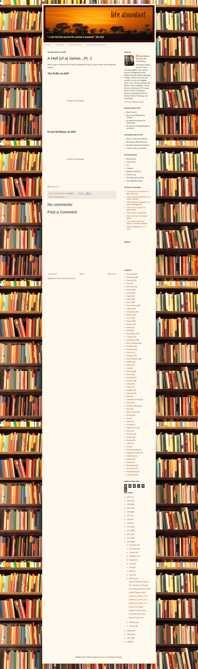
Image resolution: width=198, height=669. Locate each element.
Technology (130, 468)
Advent (129, 384)
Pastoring (129, 371)
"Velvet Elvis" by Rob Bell (136, 213)
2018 (129, 512)
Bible (128, 396)
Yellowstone (131, 475)
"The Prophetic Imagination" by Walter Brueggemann (138, 203)
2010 (129, 542)
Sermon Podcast (75, 45)
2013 (129, 531)
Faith (128, 330)
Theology (57, 197)
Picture (129, 352)
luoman (103, 657)
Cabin (128, 443)
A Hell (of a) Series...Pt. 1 (138, 603)
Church (129, 280)
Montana (129, 459)
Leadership (130, 456)
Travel (128, 318)
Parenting (130, 393)
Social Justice (131, 305)
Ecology (129, 425)
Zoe (127, 418)
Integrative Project (133, 453)
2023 (129, 497)
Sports (128, 302)
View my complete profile (134, 102)
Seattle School (131, 412)
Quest (128, 409)
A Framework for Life (137, 614)
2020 (129, 504)
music (128, 327)
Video (63, 197)
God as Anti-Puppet (136, 607)
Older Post (112, 274)
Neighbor (129, 390)
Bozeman (129, 349)
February (132, 622)
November (133, 549)
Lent (128, 368)
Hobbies (129, 362)
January (132, 626)
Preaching (130, 378)
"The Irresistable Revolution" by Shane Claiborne (138, 198)
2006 (129, 642)
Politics (129, 315)
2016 (129, 519)
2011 (129, 538)
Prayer (128, 431)
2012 (129, 534)
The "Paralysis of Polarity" (139, 585)
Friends (129, 403)
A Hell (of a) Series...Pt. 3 (138, 596)
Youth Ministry (132, 359)
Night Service (131, 428)
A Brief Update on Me (137, 593)
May (131, 571)
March (131, 579)
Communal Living (133, 400)
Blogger (119, 657)
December (133, 545)
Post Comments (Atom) (66, 278)
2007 (129, 638)
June (131, 567)
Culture (129, 309)
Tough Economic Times (137, 610)
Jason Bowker (144, 56)
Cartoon (129, 337)
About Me (59, 45)
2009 (129, 631)
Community (130, 340)
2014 (129, 527)
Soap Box (130, 381)
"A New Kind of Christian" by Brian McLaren (137, 193)
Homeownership (132, 450)
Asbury (129, 321)
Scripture (129, 346)
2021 (129, 501)
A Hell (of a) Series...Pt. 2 (138, 600)
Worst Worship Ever (136, 618)
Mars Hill (130, 287)
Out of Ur (55, 186)
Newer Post (52, 274)
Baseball (129, 440)
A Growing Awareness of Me (139, 589)
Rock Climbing (132, 343)
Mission (129, 324)
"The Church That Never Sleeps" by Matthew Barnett (136, 222)
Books (128, 299)
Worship (129, 415)
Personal (129, 274)
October (132, 552)
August (132, 560)
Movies (129, 365)
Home (48, 45)
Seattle (129, 293)
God (128, 447)
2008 (129, 634)
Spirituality (130, 312)
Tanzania (129, 356)
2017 (129, 516)
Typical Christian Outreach (139, 582)
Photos (129, 374)
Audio (128, 422)
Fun (127, 283)
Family (129, 387)
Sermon (129, 462)
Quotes (129, 290)
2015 (129, 523)
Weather (129, 437)
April (131, 575)
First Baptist (131, 334)
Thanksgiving (131, 472)
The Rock (130, 434)
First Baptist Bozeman (96, 45)
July (131, 564)
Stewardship (131, 465)
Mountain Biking (132, 406)
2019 (129, 508)
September (133, 556)
